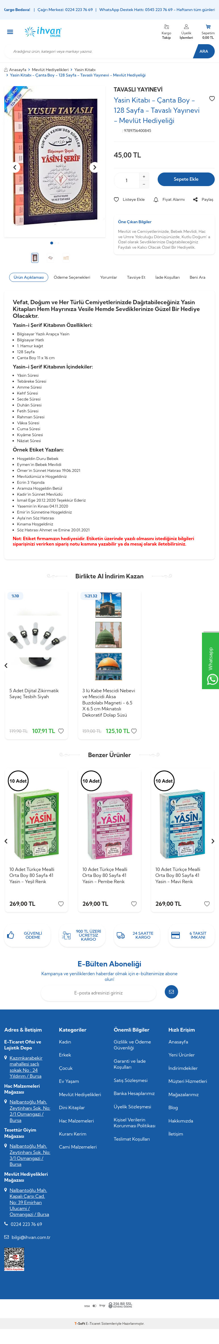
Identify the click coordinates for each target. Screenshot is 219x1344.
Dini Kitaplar (72, 1111)
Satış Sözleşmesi (131, 1084)
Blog (173, 1111)
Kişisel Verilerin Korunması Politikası (135, 1126)
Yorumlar (108, 277)
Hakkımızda (180, 1125)
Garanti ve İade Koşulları (130, 1068)
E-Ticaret (93, 1327)
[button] (51, 243)
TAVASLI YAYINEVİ (138, 89)
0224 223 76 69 (26, 1228)
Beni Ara (197, 277)
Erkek (65, 1059)
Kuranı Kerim (72, 1138)
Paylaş (203, 199)
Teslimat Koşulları (132, 1143)
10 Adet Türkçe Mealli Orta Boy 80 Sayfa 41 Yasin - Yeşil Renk (31, 877)
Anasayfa (15, 69)
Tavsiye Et (136, 277)
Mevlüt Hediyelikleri (50, 69)
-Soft (80, 1327)
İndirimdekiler (183, 1072)
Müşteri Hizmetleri (187, 1085)
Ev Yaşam (69, 1085)
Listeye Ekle (129, 199)
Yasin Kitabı (84, 69)
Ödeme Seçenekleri (72, 277)
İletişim (175, 1138)
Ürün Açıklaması (29, 277)
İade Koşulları (167, 277)
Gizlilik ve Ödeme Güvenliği (132, 1049)
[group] (54, 161)
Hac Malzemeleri (76, 1125)
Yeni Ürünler (181, 1059)
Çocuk (66, 1072)
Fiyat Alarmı (169, 199)
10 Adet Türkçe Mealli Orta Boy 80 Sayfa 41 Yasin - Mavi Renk (177, 877)
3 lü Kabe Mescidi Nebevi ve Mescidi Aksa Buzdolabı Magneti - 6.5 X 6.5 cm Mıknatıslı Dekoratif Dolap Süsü (108, 703)
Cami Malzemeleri (78, 1151)
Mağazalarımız (183, 1098)
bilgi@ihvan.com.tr (31, 1241)
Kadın (65, 1046)
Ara (200, 51)
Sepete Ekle (186, 180)
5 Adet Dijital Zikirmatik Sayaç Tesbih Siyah (34, 693)
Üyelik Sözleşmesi (132, 1110)
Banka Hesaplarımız (134, 1097)
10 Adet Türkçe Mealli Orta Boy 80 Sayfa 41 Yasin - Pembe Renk (104, 877)
